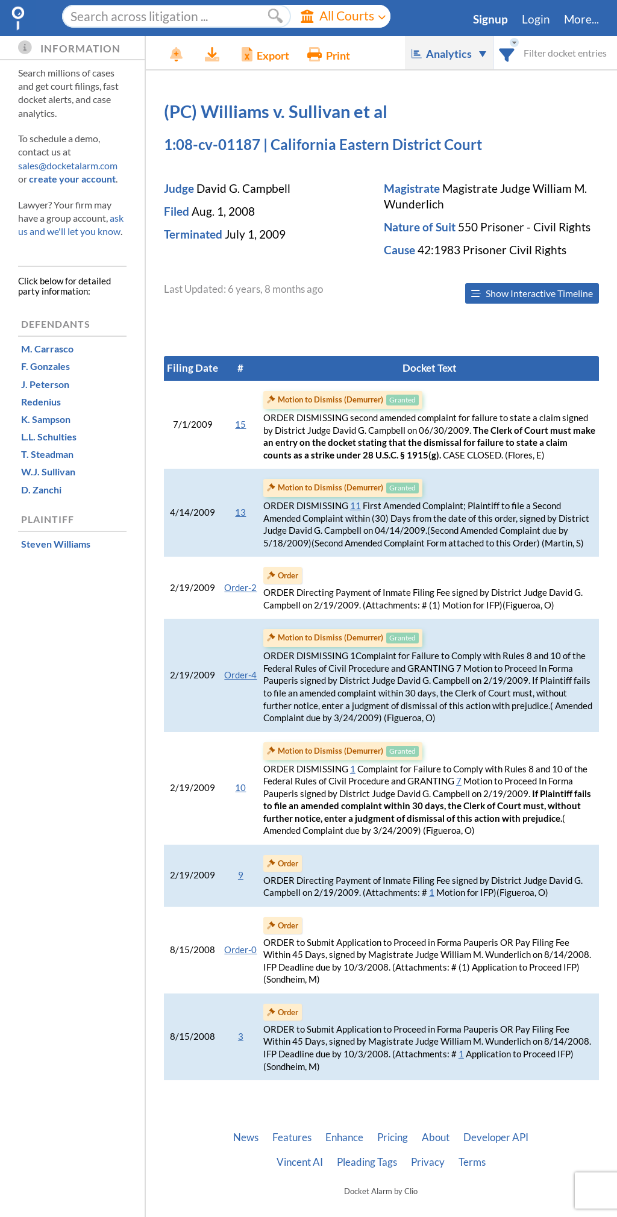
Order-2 (240, 588)
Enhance (344, 1137)
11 (355, 506)
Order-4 (240, 675)
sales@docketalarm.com (67, 165)
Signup (490, 19)
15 (240, 424)
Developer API (495, 1137)
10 (240, 788)
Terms (472, 1162)
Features (292, 1137)
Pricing (392, 1137)
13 (240, 512)
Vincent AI (300, 1162)
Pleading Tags (367, 1162)
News (245, 1137)
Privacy (428, 1162)
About (435, 1137)
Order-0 (240, 950)
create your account (72, 178)
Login (536, 19)
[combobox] (507, 52)
